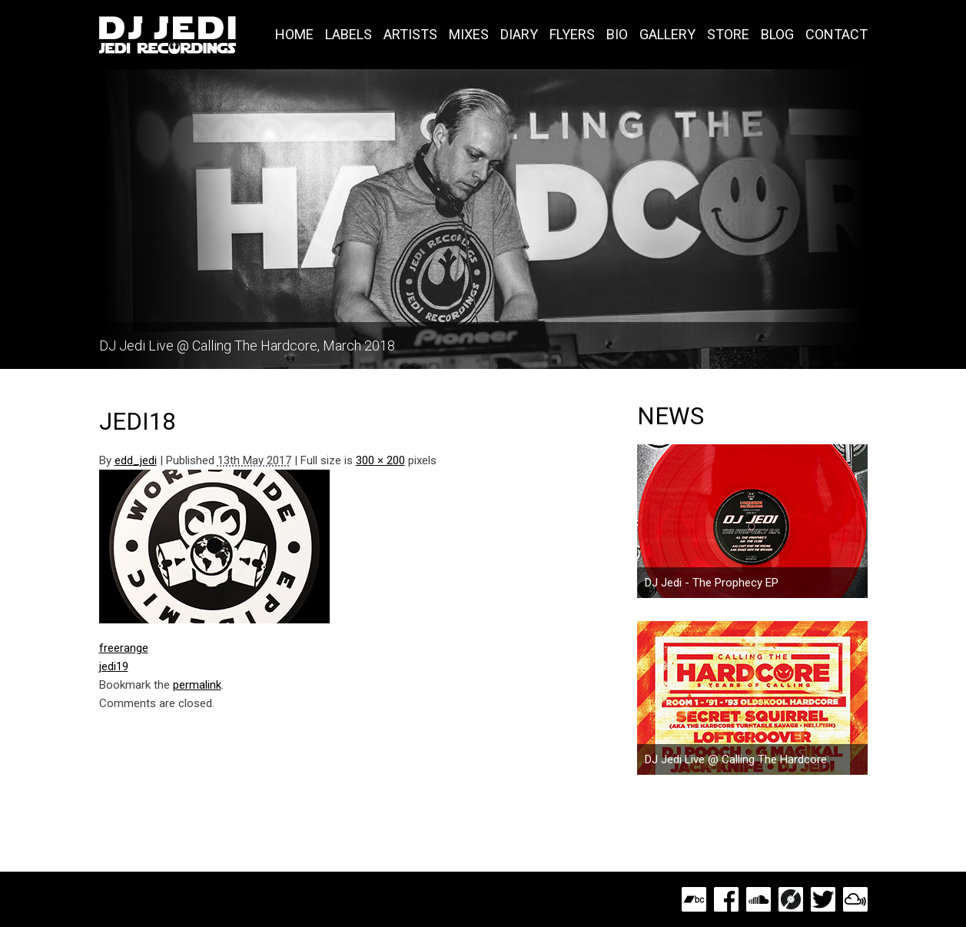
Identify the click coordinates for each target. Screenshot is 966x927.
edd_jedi (136, 460)
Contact (836, 34)
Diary (519, 34)
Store (728, 34)
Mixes (469, 34)
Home (294, 34)
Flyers (572, 34)
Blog (777, 34)
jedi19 (113, 666)
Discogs (790, 899)
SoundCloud (758, 899)
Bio (617, 34)
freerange (123, 648)
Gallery (667, 34)
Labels (348, 34)
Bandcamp (694, 899)
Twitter (823, 899)
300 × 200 (380, 460)
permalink (197, 685)
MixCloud (855, 899)
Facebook (726, 899)
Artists (410, 34)
